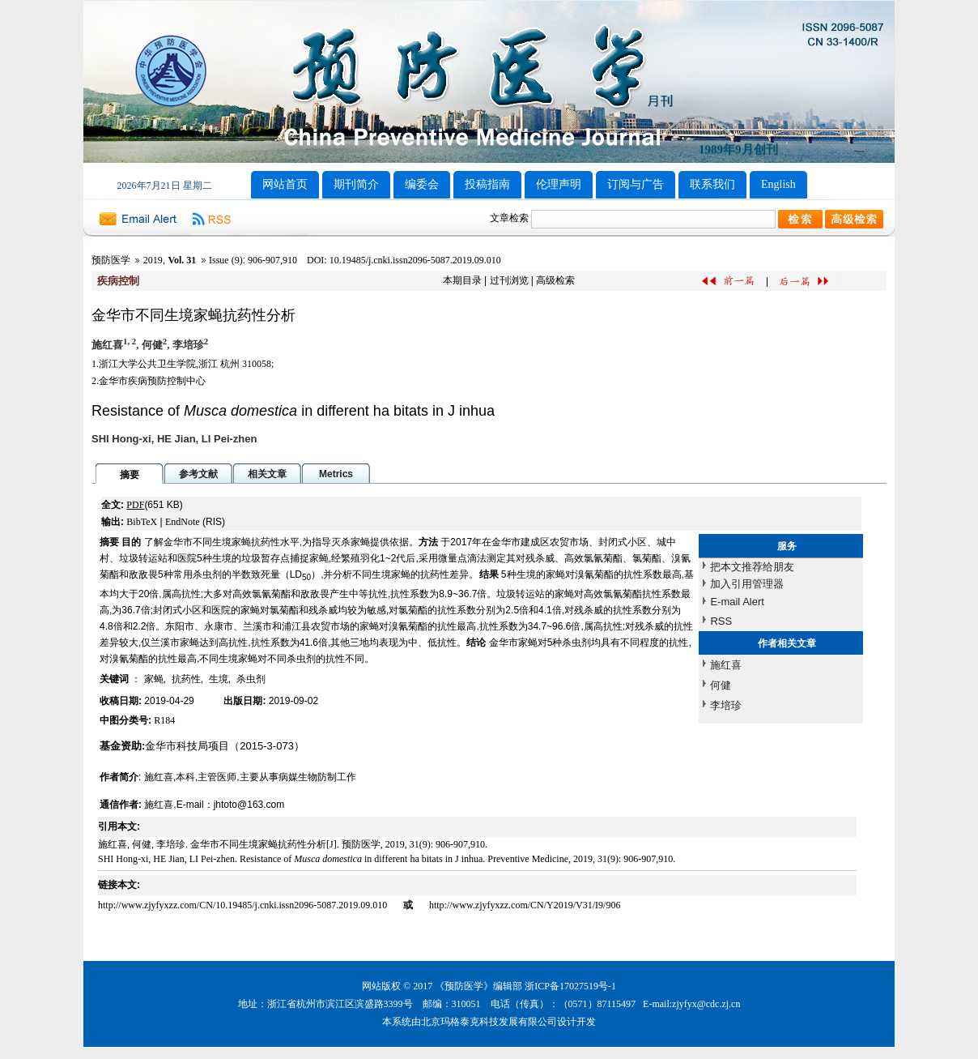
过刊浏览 (509, 280)
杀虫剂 (251, 679)
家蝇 (154, 679)
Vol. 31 (182, 260)
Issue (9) (226, 260)
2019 (153, 260)
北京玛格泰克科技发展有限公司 (489, 1021)
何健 (720, 685)
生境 (218, 679)
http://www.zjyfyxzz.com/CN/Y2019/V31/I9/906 (525, 905)
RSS (721, 621)
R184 (164, 720)
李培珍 (726, 705)
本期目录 (462, 280)
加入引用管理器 (747, 584)
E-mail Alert (736, 602)
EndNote (182, 521)
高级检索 (555, 280)
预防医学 (110, 260)
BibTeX (141, 521)
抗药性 (186, 679)
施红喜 (726, 665)
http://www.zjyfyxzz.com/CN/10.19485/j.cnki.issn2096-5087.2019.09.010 (243, 905)
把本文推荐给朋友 (752, 567)
